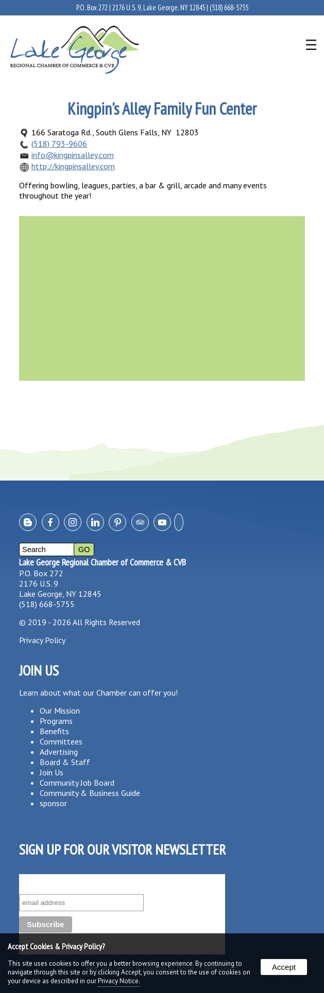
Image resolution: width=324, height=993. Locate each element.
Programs (56, 721)
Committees (61, 741)
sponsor (53, 803)
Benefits (54, 731)
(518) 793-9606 (59, 143)
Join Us (51, 772)
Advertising (59, 752)
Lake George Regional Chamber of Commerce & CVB (102, 562)
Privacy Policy (42, 640)
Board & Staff (65, 762)
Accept (284, 967)
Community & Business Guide (90, 793)
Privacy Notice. (119, 981)
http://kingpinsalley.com (73, 166)
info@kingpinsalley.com (72, 155)
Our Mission (60, 710)
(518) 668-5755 (229, 7)
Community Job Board (77, 782)
